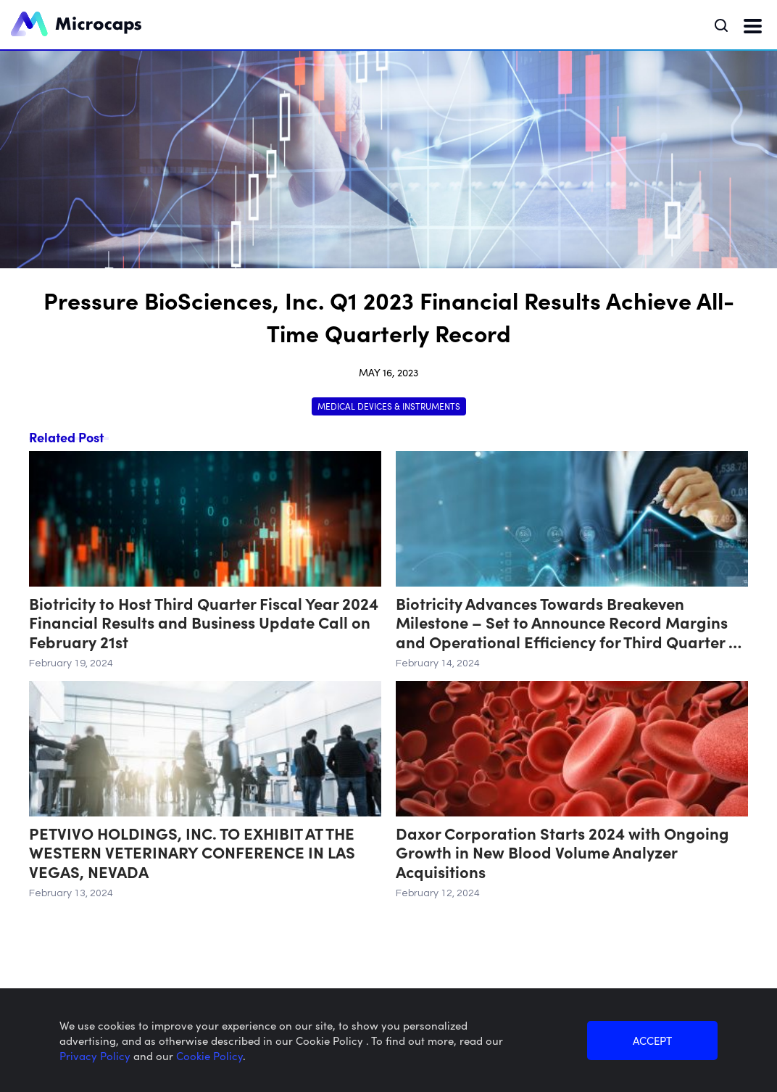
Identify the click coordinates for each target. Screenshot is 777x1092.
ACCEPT (652, 1040)
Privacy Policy (96, 1055)
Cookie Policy (209, 1055)
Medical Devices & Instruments (388, 406)
